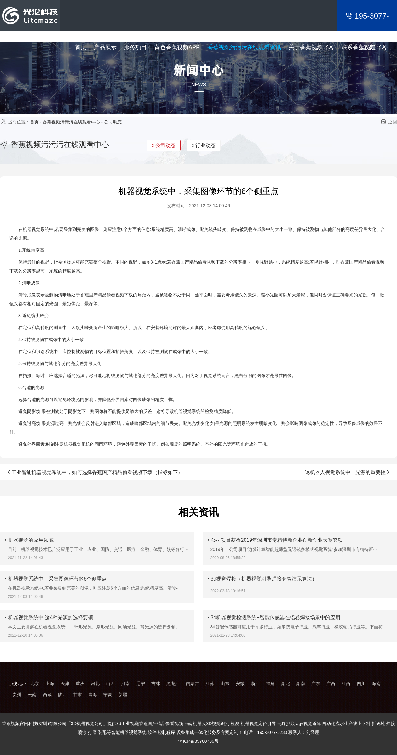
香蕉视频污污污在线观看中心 (71, 121)
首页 (34, 121)
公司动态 (113, 121)
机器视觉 (31, 229)
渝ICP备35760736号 (198, 741)
